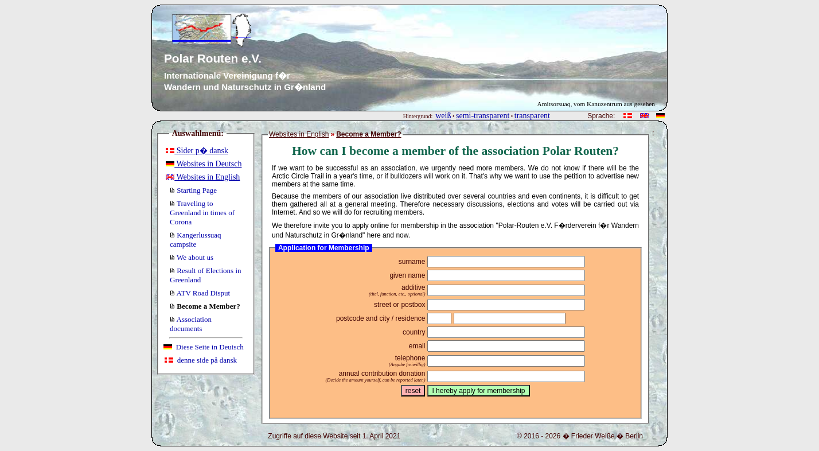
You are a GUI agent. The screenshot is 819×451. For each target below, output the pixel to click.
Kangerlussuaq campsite (195, 239)
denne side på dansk (201, 360)
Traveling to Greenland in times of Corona (202, 212)
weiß (443, 115)
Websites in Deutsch (203, 164)
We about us (191, 257)
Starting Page (193, 190)
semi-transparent (482, 115)
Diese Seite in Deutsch (203, 347)
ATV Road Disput (200, 293)
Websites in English (203, 177)
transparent (532, 115)
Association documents (191, 324)
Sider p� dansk (197, 150)
